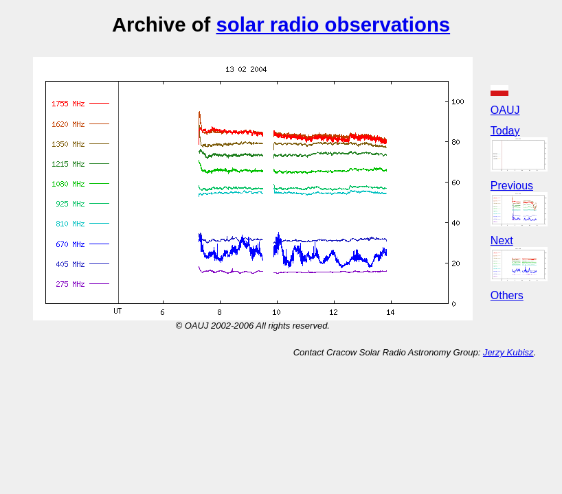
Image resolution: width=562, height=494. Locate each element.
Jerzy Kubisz (508, 352)
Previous (512, 185)
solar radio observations (333, 24)
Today (505, 131)
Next (502, 240)
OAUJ (505, 110)
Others (507, 295)
